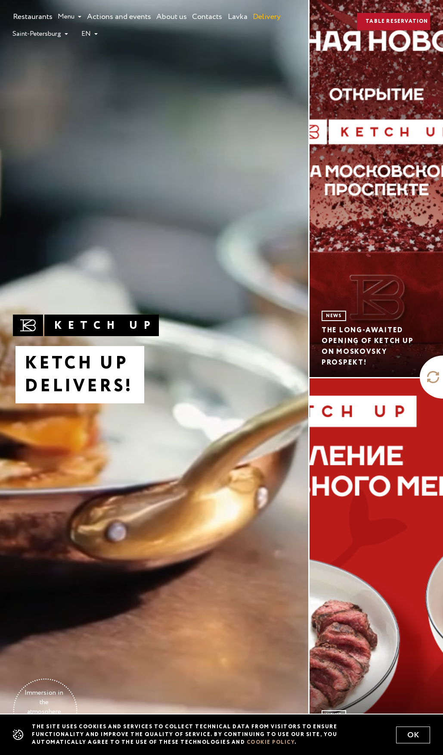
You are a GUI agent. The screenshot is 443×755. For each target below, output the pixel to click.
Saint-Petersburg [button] (37, 34)
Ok (413, 735)
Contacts (207, 15)
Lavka (238, 15)
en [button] (87, 34)
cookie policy (271, 742)
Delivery (267, 15)
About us (171, 15)
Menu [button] (67, 16)
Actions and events (119, 15)
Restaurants (33, 15)
